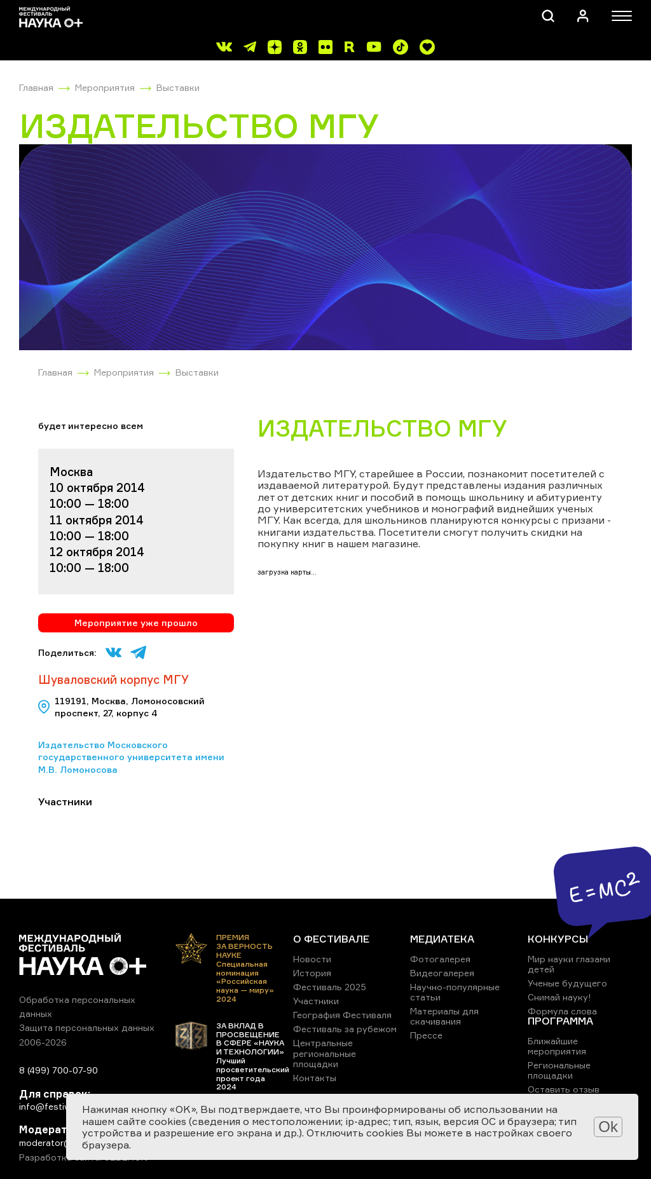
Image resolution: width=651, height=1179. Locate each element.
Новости (312, 958)
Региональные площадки (559, 1070)
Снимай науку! (559, 997)
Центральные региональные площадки (324, 1052)
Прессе (426, 1035)
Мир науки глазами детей (569, 963)
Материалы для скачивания (444, 1015)
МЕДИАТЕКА (442, 938)
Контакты (314, 1077)
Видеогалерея (442, 972)
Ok (608, 1126)
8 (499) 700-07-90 (58, 1070)
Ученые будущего (567, 983)
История (312, 972)
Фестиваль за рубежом (345, 1028)
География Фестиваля (342, 1014)
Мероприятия (105, 87)
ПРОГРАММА (560, 1020)
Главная (36, 87)
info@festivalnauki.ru (63, 1106)
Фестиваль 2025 (329, 986)
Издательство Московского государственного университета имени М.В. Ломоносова (131, 757)
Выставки (178, 87)
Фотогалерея (440, 958)
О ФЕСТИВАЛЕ (331, 938)
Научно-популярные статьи (455, 991)
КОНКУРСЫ (558, 938)
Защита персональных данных (86, 1027)
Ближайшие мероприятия (557, 1045)
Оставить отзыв (564, 1089)
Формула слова (562, 1010)
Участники (316, 1000)
